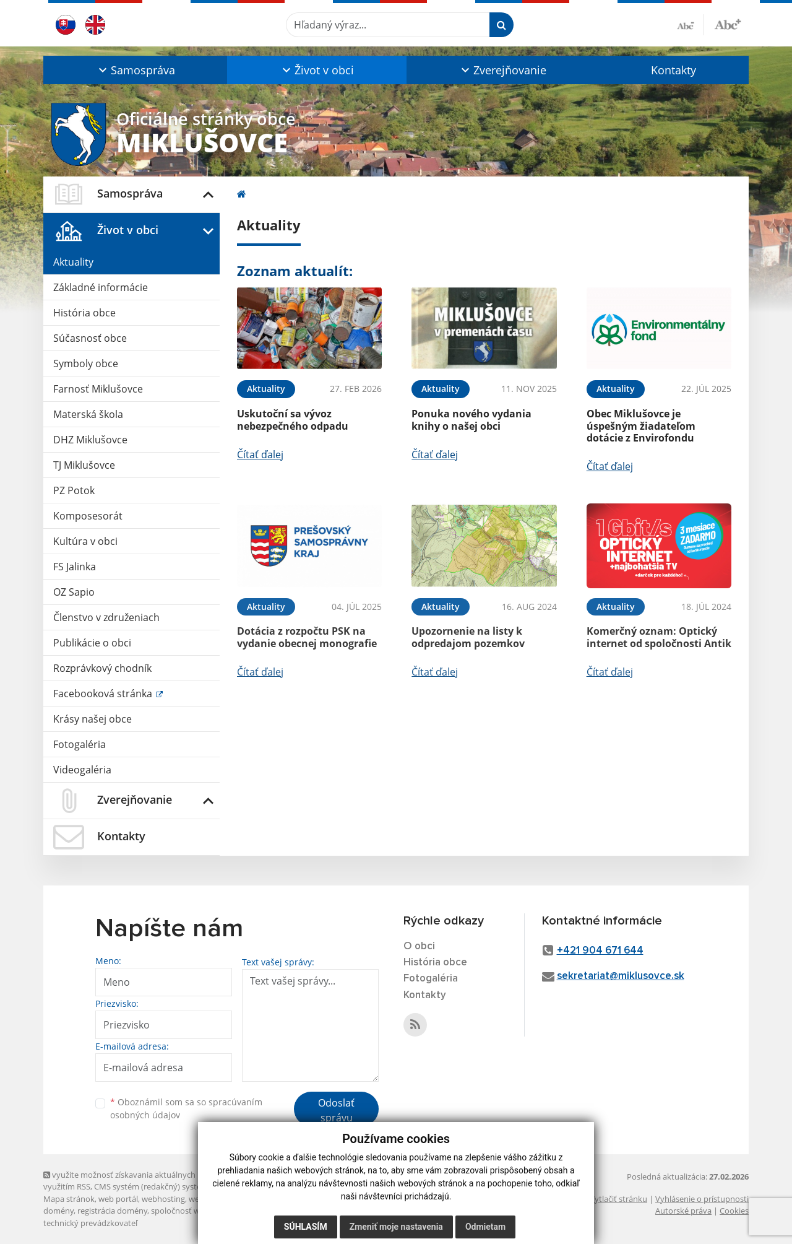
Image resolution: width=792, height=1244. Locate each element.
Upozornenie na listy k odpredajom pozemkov (468, 637)
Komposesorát (88, 516)
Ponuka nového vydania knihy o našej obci (471, 419)
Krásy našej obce (92, 719)
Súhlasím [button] (305, 1227)
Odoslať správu (336, 1110)
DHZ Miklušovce (90, 439)
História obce (84, 313)
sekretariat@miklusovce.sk (620, 976)
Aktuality (73, 262)
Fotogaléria (79, 744)
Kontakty (673, 70)
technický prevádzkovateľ (90, 1223)
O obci (419, 946)
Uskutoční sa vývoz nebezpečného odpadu (292, 419)
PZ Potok (74, 490)
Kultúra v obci (85, 541)
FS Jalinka (74, 566)
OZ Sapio (74, 592)
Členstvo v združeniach (106, 617)
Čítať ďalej (260, 454)
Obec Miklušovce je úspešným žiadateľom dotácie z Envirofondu (641, 425)
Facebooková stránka (104, 693)
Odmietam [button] (485, 1227)
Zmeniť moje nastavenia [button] (396, 1227)
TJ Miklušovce (84, 465)
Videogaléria (82, 769)
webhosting (163, 1198)
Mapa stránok (69, 1198)
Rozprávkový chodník (102, 668)
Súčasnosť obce (90, 338)
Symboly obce (85, 363)
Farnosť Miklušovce (98, 389)
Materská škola (88, 414)
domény (58, 1210)
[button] (135, 70)
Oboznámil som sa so (186, 1108)
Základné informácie (100, 287)
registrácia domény (112, 1210)
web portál (118, 1198)
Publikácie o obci (92, 643)
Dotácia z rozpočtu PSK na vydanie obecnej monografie (307, 637)
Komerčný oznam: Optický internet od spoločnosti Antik (659, 637)
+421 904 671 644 (600, 951)
